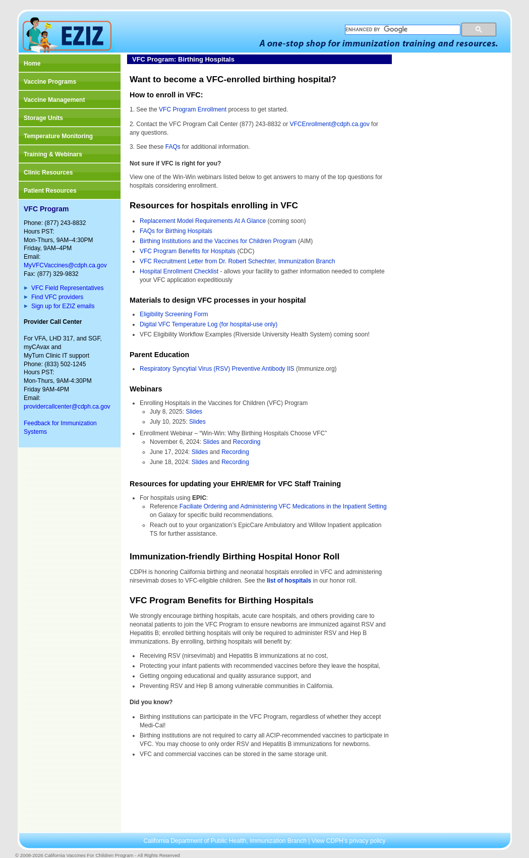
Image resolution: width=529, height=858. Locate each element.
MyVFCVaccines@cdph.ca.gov (65, 265)
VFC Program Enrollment (192, 109)
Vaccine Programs (50, 81)
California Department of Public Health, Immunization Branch (225, 840)
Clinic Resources (48, 172)
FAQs (173, 146)
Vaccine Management (54, 99)
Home (32, 63)
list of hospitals (289, 580)
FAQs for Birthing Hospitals (176, 231)
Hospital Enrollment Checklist (179, 271)
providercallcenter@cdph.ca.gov (67, 406)
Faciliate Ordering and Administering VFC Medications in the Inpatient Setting (283, 506)
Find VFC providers (57, 297)
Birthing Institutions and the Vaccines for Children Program (218, 241)
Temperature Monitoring (58, 136)
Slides (194, 411)
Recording (247, 441)
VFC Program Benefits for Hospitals (188, 251)
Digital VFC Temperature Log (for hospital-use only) (208, 324)
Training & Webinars (53, 154)
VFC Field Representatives (67, 288)
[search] (401, 29)
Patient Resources (50, 190)
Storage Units (43, 118)
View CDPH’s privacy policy (349, 840)
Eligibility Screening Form (175, 314)
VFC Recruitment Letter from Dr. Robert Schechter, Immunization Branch (237, 261)
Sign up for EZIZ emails (62, 306)
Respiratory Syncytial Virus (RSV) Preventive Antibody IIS (217, 368)
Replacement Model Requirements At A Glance (203, 220)
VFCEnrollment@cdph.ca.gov (329, 124)
